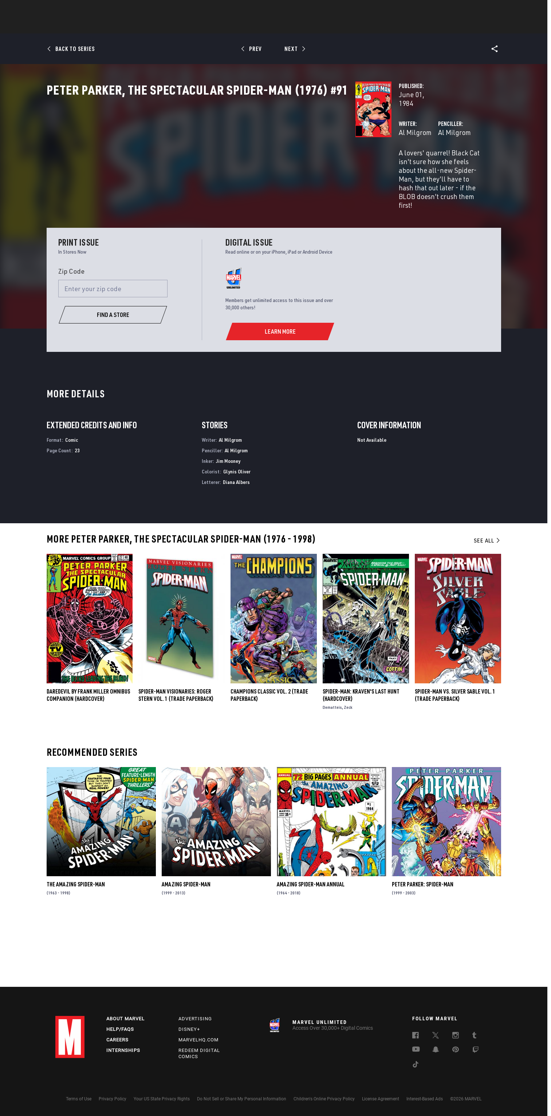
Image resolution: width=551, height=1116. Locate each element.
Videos (355, 25)
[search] (483, 9)
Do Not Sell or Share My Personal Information (241, 1098)
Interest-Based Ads (424, 1098)
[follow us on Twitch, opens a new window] (475, 1051)
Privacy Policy (112, 1098)
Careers (117, 1039)
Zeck (348, 775)
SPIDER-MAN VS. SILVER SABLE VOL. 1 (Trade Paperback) (455, 762)
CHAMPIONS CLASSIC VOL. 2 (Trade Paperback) (269, 762)
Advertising (195, 1018)
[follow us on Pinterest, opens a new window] (455, 1050)
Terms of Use (78, 1098)
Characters (228, 25)
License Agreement (380, 1098)
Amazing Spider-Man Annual (311, 952)
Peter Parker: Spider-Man (422, 952)
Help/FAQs (120, 1029)
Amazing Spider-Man (186, 952)
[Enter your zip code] (113, 356)
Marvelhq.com (198, 1039)
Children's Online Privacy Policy (324, 1098)
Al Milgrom (199, 171)
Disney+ (189, 1029)
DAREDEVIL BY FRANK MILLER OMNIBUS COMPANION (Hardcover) (88, 762)
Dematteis (332, 775)
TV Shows (296, 25)
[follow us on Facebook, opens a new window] (415, 1036)
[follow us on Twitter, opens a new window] (435, 1036)
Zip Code (71, 339)
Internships (123, 1050)
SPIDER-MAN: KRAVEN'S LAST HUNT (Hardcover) (361, 762)
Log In (82, 9)
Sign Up (105, 9)
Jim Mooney (228, 528)
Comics (193, 25)
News (166, 25)
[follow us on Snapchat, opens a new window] (435, 1050)
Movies (264, 25)
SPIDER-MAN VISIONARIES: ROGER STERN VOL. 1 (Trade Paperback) (175, 762)
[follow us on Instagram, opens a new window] (455, 1036)
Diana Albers (236, 550)
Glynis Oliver (237, 539)
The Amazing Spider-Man (76, 952)
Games (327, 25)
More (382, 25)
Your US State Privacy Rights (162, 1098)
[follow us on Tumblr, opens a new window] (474, 1036)
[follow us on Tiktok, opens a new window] (415, 1065)
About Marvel (125, 1018)
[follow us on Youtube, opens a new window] (416, 1049)
